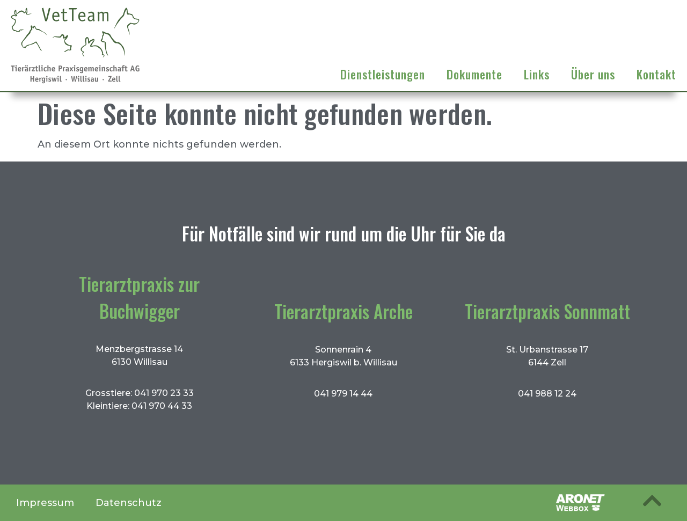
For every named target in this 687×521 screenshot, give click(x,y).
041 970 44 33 (161, 406)
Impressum (45, 503)
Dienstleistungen (382, 74)
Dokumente (474, 74)
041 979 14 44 (343, 393)
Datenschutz (129, 503)
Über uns (593, 74)
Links (537, 74)
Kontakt (656, 74)
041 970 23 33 (164, 393)
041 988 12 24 (547, 393)
